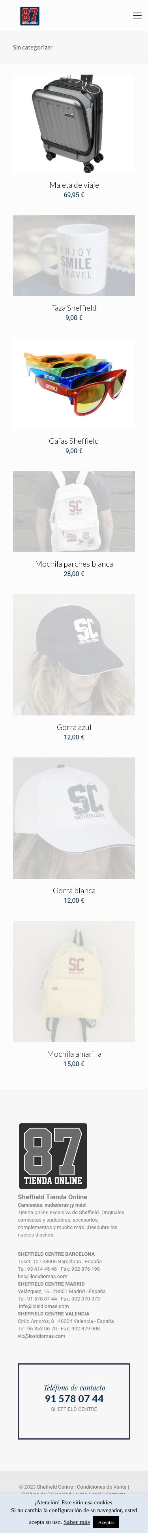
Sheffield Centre (55, 1487)
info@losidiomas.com (44, 1306)
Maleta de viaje (74, 184)
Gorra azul (74, 727)
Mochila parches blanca (74, 563)
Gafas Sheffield (74, 440)
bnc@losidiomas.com (42, 1276)
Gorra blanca (74, 890)
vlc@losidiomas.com (42, 1336)
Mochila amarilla (74, 1053)
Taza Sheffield (74, 307)
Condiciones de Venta (102, 1487)
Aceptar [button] (106, 1522)
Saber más (77, 1522)
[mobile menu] (137, 15)
